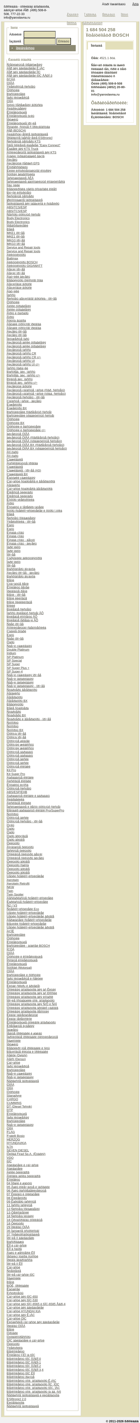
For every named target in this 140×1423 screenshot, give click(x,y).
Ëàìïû (10, 525)
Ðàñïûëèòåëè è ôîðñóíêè (24, 975)
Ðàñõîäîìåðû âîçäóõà (21, 569)
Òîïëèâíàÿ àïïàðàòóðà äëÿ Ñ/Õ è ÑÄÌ (32, 1004)
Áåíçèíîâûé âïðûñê (19, 284)
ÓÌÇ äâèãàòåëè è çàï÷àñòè (25, 1340)
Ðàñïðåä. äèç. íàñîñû (21, 372)
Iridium (11, 653)
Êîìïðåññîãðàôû (17, 167)
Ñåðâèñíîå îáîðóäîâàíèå (23, 1081)
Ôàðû (10, 642)
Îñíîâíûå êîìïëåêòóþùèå (22, 960)
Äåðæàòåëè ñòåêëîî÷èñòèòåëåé (29, 920)
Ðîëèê (11, 606)
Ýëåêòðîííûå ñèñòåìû (21, 86)
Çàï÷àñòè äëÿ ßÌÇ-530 (22, 1300)
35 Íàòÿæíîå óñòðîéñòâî (23, 1231)
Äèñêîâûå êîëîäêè (19, 781)
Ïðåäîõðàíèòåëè (17, 225)
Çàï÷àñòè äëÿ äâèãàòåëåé (25, 1307)
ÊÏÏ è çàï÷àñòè (17, 1245)
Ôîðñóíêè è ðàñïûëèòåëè (24, 426)
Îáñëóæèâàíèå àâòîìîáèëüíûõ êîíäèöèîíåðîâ (36, 181)
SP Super (13, 664)
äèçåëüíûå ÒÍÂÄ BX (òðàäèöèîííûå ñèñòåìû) (37, 448)
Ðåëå (10, 229)
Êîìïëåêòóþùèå (17, 112)
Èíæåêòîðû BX (17, 408)
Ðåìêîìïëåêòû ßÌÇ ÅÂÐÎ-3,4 (25, 1370)
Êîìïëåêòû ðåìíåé (18, 587)
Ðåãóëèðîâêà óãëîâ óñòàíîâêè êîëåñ (32, 189)
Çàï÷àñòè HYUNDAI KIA (24, 1311)
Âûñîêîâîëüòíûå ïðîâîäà (22, 463)
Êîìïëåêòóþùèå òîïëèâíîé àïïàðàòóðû (31, 1022)
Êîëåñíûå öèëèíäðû (20, 492)
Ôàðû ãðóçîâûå (17, 836)
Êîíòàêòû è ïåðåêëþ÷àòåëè (25, 507)
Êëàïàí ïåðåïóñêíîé (19, 1019)
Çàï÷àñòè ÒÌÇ (17, 1318)
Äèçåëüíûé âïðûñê (19, 386)
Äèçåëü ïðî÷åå (17, 331)
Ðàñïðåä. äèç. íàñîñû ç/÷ (23, 375)
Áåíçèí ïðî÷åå (16, 269)
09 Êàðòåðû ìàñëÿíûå (21, 1201)
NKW (10, 887)
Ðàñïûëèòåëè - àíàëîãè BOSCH (28, 945)
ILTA (10, 1147)
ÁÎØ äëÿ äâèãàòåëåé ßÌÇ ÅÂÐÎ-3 (29, 75)
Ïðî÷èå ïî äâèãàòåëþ (20, 1238)
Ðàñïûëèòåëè (16, 94)
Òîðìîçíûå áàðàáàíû (20, 752)
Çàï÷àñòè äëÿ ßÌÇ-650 (22, 1296)
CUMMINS (14, 1103)
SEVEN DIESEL (18, 1150)
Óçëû (10, 825)
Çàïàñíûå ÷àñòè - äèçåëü (24, 401)
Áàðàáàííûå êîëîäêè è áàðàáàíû (28, 796)
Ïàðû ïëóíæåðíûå (18, 97)
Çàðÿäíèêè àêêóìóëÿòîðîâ (24, 558)
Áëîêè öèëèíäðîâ (18, 1172)
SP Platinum (15, 657)
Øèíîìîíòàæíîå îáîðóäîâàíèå (25, 200)
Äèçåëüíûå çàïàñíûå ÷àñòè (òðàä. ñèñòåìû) (36, 393)
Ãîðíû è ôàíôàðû (17, 313)
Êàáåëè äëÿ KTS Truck (22, 149)
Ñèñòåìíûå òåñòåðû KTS (24, 141)
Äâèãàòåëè (14, 1168)
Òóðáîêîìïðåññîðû (19, 1337)
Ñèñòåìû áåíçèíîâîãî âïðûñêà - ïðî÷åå (32, 298)
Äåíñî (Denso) (16, 1059)
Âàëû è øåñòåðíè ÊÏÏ (21, 1253)
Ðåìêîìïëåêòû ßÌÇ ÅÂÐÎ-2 (24, 1366)
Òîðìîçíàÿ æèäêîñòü (20, 744)
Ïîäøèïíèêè (14, 1041)
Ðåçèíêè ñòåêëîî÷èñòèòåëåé (26, 924)
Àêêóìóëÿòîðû (16, 255)
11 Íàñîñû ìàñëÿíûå (19, 1205)
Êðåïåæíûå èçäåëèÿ (20, 1026)
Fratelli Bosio (16, 1136)
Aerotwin (13, 880)
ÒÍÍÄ (10, 101)
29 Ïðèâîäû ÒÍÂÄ (18, 1227)
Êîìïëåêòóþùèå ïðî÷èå (21, 123)
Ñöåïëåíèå (14, 1271)
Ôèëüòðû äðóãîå (18, 861)
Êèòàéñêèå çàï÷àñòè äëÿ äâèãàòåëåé (33, 1322)
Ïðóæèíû (12, 119)
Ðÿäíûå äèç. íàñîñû (19, 379)
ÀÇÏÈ (10, 931)
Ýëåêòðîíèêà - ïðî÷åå (21, 521)
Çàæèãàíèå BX (17, 474)
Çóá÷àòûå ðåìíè (18, 584)
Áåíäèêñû (13, 485)
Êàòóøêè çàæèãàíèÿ (21, 478)
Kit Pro (11, 770)
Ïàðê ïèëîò (14, 547)
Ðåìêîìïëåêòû (15, 1351)
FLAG (11, 1132)
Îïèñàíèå (96, 45)
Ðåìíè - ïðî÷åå (16, 595)
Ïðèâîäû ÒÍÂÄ (16, 1326)
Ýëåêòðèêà (14, 1348)
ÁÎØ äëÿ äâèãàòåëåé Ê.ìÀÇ (26, 68)
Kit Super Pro (16, 774)
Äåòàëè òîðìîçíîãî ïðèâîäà (24, 324)
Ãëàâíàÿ (73, 15)
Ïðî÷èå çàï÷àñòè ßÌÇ (21, 1274)
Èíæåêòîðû (14, 404)
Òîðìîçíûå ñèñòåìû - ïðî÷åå (25, 821)
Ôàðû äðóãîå (16, 839)
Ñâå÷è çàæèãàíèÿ (19, 646)
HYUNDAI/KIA (17, 1143)
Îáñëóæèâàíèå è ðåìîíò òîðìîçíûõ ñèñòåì (33, 807)
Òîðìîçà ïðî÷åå (16, 733)
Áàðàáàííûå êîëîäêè (20, 777)
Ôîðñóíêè (13, 90)
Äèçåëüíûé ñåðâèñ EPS (23, 163)
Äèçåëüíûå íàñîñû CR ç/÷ (24, 357)
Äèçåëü (12, 160)
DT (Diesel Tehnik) (19, 1106)
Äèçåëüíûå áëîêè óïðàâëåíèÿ (26, 342)
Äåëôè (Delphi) (17, 1055)
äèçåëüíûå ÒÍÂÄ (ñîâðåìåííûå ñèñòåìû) (33, 437)
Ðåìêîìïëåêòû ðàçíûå (20, 1377)
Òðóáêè (12, 1333)
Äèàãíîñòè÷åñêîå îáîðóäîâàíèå (27, 134)
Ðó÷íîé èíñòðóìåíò (19, 192)
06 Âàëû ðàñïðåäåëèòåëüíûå (26, 1190)
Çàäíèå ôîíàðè (16, 631)
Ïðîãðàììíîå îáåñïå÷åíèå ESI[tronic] (30, 138)
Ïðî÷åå (11, 554)
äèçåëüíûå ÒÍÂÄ (18, 434)
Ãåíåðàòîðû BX (17, 701)
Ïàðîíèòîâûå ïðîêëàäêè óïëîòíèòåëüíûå (32, 1037)
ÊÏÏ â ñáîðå (14, 1249)
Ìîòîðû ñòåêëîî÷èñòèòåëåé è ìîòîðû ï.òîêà (34, 510)
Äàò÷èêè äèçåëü (18, 277)
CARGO (12, 1099)
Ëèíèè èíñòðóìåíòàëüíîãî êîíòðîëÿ (29, 170)
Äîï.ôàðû (12, 452)
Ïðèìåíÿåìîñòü (25, 48)
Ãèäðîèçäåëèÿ (17, 108)
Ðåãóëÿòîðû (15, 704)
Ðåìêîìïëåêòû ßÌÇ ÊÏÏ (21, 1373)
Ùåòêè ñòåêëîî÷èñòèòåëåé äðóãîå (30, 916)
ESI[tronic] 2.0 (16, 1399)
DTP (10, 1110)
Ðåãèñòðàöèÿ (92, 23)
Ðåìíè (10, 580)
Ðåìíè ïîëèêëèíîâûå (19, 602)
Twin (10, 891)
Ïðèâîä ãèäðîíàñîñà (19, 1260)
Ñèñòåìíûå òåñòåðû (20, 196)
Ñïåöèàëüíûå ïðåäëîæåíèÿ (24, 64)
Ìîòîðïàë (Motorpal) (19, 967)
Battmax (12, 258)
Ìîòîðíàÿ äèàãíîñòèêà (21, 174)
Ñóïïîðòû (12, 722)
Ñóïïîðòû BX (15, 730)
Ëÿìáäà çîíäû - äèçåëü (22, 543)
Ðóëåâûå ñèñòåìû (19, 609)
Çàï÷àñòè (13, 1062)
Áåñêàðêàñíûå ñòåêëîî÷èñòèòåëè (30, 898)
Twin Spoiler (15, 894)
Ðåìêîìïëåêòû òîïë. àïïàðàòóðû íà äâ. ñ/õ (34, 1391)
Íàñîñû (11, 295)
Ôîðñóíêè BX (15, 423)
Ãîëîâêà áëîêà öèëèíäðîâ (23, 1176)
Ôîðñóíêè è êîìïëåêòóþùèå (25, 956)
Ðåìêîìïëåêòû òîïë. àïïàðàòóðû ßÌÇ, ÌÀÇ (33, 1388)
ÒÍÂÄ (10, 83)
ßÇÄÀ (11, 79)
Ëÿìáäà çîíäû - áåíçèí (21, 540)
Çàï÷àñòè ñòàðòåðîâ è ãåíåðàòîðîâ (31, 481)
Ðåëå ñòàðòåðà (18, 708)
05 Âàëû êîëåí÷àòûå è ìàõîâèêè (28, 1187)
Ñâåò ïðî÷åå (15, 624)
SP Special (14, 660)
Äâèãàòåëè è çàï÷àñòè (22, 1165)
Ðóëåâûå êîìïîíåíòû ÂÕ (22, 616)
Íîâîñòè (72, 23)
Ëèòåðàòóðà (15, 1402)
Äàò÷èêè (13, 291)
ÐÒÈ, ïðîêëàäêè (18, 1285)
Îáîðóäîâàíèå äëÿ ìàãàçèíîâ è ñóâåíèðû (33, 203)
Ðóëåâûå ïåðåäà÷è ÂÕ (22, 620)
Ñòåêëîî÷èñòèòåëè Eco (23, 909)
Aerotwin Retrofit (18, 883)
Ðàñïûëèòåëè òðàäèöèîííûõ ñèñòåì (30, 415)
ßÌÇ (9, 1161)
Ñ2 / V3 (12, 905)
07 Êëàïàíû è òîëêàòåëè (23, 1194)
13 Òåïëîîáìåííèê (18, 1212)
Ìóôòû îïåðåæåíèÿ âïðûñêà (25, 105)
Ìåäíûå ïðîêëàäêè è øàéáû (24, 1033)
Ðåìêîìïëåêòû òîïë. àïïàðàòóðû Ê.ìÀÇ (31, 1380)
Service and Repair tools (23, 247)
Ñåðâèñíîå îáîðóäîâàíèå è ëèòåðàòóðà (33, 1395)
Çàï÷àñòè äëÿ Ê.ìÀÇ (21, 1315)
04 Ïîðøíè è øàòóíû (19, 1183)
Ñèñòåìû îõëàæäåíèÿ (21, 518)
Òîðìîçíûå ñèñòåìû (19, 788)
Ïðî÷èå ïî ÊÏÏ (14, 1264)
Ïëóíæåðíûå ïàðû (18, 339)
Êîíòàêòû (108, 15)
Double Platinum (18, 649)
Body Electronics (18, 218)
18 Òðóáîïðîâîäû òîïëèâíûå (25, 1220)
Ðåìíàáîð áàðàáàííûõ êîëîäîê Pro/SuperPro (35, 810)
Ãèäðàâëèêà (15, 799)
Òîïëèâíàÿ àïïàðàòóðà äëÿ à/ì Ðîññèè (32, 993)
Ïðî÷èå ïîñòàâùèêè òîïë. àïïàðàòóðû (30, 1000)
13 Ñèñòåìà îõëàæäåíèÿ (23, 1209)
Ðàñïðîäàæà (15, 1242)
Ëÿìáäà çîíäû (15, 532)
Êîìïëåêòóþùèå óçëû (20, 116)
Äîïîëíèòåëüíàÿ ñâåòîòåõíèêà (26, 627)
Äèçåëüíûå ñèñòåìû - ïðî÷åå (26, 397)
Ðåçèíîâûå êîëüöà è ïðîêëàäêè (27, 1051)
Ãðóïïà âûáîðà (16, 320)
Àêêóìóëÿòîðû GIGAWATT (25, 266)
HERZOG (13, 1139)
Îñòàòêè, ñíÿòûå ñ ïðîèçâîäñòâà (28, 127)
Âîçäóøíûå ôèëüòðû (20, 847)
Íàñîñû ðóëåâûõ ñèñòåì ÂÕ (25, 613)
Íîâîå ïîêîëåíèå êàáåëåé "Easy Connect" (33, 145)
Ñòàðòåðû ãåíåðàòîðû (22, 690)
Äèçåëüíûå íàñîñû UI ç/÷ (23, 364)
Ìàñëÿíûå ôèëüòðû (19, 850)
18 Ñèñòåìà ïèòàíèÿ (20, 1216)
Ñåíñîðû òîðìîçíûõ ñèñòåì (23, 214)
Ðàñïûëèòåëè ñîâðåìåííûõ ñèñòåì (29, 412)
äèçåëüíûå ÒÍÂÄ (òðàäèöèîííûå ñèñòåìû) (34, 441)
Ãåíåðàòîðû (14, 697)
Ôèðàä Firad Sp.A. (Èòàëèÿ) (26, 1154)
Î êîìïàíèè (91, 15)
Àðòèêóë (15, 34)
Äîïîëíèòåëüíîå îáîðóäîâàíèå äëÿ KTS (31, 152)
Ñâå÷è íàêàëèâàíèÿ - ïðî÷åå (26, 686)
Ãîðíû (10, 317)
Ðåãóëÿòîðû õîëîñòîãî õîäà (25, 280)
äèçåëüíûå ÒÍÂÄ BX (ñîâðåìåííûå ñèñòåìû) (35, 445)
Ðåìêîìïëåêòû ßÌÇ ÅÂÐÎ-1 (24, 1362)
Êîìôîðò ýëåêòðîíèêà (20, 499)
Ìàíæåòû (12, 1030)
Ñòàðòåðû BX (16, 715)
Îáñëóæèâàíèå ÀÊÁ (20, 178)
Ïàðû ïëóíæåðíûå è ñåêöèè (25, 978)
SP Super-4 (15, 671)
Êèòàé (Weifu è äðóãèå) (23, 986)
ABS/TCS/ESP (17, 207)
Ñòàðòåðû (14, 712)
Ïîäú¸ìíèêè (13, 185)
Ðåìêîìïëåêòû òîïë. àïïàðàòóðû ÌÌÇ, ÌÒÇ (33, 1384)
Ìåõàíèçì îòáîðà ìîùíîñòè (22, 1256)
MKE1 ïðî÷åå (16, 233)
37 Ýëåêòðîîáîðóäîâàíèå (23, 1234)
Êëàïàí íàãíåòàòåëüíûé (22, 1015)
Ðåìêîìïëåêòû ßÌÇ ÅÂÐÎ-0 (24, 1359)
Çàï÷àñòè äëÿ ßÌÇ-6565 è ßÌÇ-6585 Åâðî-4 (36, 1304)
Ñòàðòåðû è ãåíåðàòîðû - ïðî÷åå (29, 719)
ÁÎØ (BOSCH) (16, 130)
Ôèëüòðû (13, 843)
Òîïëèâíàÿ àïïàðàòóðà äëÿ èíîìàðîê (30, 997)
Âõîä (135, 4)
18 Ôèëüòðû (15, 1223)
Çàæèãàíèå (15, 459)
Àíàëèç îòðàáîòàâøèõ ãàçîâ (25, 156)
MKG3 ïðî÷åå (16, 240)
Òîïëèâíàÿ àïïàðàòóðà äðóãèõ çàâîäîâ (32, 1008)
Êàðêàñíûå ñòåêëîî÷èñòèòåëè (27, 902)
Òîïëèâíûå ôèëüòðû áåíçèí (24, 854)
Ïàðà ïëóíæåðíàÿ (18, 1117)
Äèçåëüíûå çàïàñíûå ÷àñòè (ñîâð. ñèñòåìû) (36, 390)
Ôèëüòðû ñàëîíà (18, 865)
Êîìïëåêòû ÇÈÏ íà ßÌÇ (21, 1355)
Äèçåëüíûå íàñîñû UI (21, 361)
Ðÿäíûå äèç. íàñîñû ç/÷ (22, 383)
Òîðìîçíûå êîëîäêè (18, 766)
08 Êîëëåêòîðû (17, 1198)
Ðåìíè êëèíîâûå (17, 598)
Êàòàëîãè (13, 1289)
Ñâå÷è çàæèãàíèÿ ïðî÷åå (24, 675)
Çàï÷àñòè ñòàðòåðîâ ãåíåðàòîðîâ (30, 489)
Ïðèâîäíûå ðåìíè (17, 591)
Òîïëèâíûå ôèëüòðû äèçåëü (25, 858)
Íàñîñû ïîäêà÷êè (17, 368)
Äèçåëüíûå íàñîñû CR (21, 353)
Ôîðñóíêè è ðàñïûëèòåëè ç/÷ (26, 430)
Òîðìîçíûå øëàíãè (18, 741)
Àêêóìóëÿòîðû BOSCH (22, 262)
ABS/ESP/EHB (17, 792)
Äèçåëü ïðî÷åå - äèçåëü (23, 573)
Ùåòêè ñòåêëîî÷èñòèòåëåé (25, 876)
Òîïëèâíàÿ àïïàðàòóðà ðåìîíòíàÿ (28, 1011)
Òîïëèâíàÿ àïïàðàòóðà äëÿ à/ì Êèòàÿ (31, 989)
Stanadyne (14, 1095)
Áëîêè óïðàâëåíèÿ (19, 306)
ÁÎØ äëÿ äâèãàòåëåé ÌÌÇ (24, 72)
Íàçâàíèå (15, 41)
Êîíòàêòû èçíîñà (17, 785)
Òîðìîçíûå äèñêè (18, 759)
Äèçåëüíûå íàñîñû (19, 350)
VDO (10, 1158)
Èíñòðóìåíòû (15, 1293)
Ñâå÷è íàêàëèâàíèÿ (20, 679)
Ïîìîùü (124, 15)
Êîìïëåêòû (13, 1179)
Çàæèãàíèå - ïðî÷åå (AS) (24, 470)
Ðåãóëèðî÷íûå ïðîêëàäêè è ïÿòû (28, 1048)
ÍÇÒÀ (10, 949)
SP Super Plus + (18, 668)
